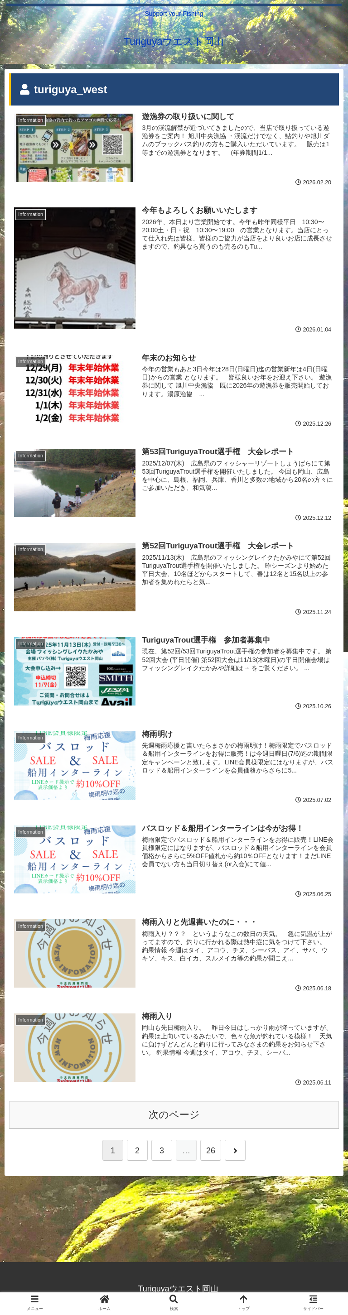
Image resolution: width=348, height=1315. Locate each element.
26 (210, 1151)
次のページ (174, 1115)
